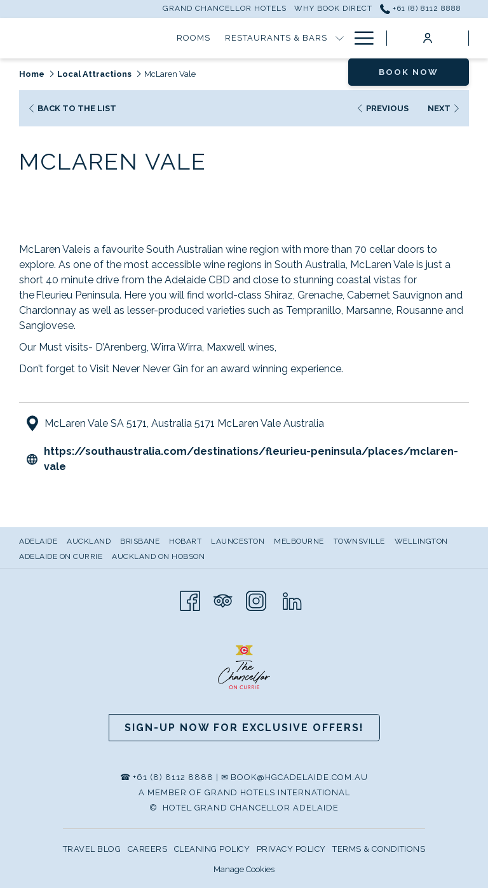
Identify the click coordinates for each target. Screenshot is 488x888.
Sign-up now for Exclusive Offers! (244, 728)
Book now (408, 72)
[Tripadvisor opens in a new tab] (223, 600)
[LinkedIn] (292, 600)
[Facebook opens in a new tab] (190, 600)
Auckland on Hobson (158, 556)
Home (31, 74)
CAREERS (148, 849)
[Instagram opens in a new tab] (256, 600)
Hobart (185, 541)
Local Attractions (94, 74)
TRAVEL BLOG (92, 849)
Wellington (421, 541)
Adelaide (38, 541)
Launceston (237, 541)
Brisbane (139, 541)
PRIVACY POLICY (291, 849)
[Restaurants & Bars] (186, 38)
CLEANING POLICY (212, 849)
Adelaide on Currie (60, 556)
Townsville (359, 541)
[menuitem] (40, 541)
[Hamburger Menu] (359, 38)
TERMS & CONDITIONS (378, 849)
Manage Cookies (244, 869)
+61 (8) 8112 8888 (173, 777)
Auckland (89, 541)
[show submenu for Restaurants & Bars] (249, 38)
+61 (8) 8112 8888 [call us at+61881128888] (420, 8)
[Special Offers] (300, 38)
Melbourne (299, 541)
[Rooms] (103, 38)
